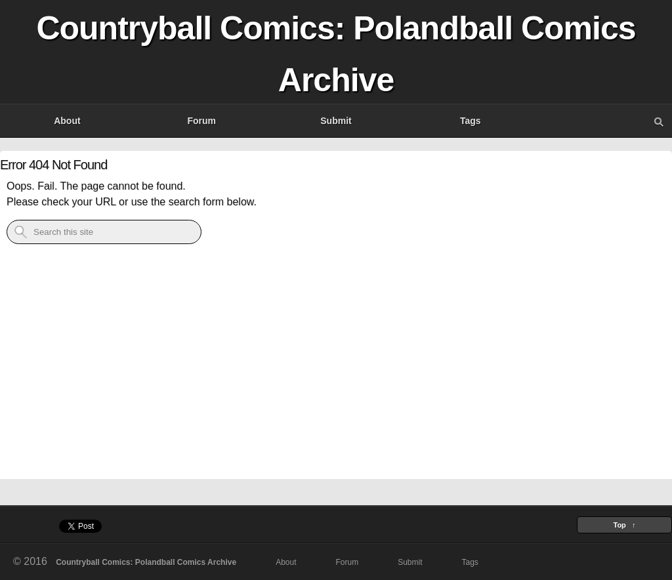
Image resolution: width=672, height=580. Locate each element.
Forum (201, 120)
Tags (470, 120)
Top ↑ (624, 525)
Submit (335, 120)
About (67, 120)
